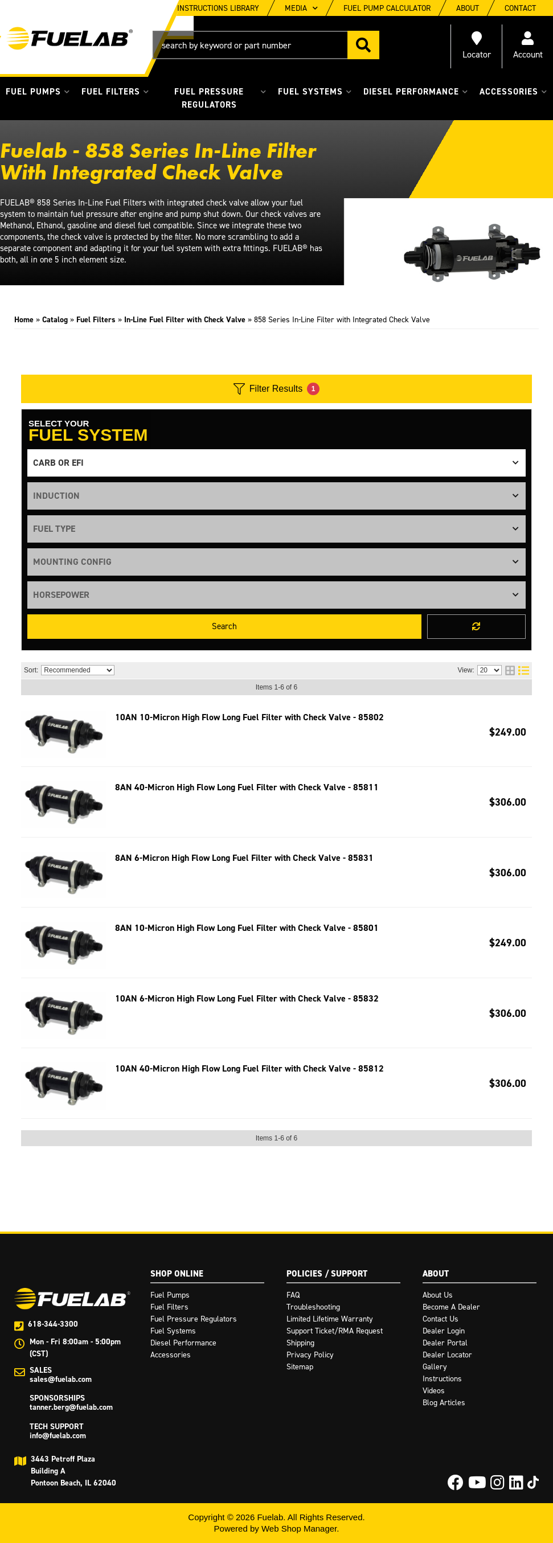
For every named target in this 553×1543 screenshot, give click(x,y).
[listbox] (276, 463)
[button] (266, 45)
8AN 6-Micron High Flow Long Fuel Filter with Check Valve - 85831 (244, 858)
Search (224, 626)
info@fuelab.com (58, 1435)
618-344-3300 (53, 1324)
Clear (476, 626)
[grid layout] (510, 670)
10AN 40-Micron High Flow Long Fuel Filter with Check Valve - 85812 (249, 1068)
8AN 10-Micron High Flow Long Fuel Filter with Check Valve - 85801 (247, 928)
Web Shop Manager (299, 1528)
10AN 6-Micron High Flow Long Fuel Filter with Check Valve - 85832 (247, 998)
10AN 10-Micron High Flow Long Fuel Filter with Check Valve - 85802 (249, 717)
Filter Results (276, 389)
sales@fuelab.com (61, 1379)
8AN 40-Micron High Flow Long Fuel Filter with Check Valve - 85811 (247, 787)
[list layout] (523, 670)
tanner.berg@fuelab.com (71, 1407)
